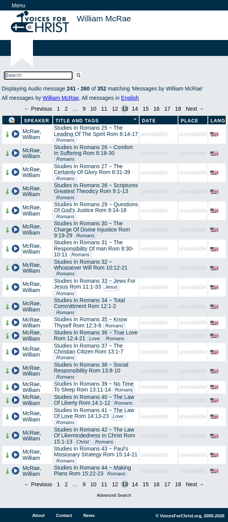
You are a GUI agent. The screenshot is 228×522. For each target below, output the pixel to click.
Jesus (111, 287)
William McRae (61, 98)
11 (104, 109)
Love (94, 338)
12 (115, 109)
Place (190, 121)
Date (149, 121)
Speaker (36, 121)
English (130, 98)
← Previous (38, 109)
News (89, 515)
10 (93, 109)
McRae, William (31, 134)
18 (178, 109)
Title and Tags (77, 121)
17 (167, 109)
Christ (82, 442)
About (38, 515)
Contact (64, 515)
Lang (218, 121)
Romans (65, 140)
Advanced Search (114, 495)
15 (146, 109)
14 (135, 109)
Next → (195, 109)
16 (157, 109)
